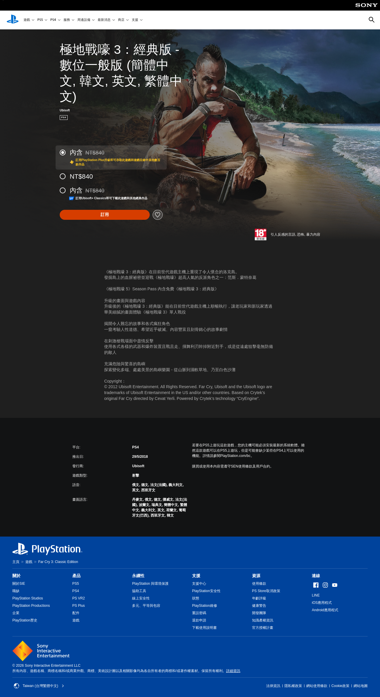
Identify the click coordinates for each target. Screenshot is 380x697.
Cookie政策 (340, 686)
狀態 (195, 598)
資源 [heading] (256, 575)
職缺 (15, 591)
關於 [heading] (16, 575)
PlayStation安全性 (206, 591)
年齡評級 (259, 598)
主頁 (15, 562)
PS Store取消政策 (266, 591)
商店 (121, 20)
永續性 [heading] (138, 575)
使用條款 (259, 584)
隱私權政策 (293, 686)
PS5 (40, 20)
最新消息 (104, 20)
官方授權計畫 (262, 628)
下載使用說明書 (204, 628)
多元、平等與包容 (146, 606)
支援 (135, 20)
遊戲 (27, 20)
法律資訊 (273, 686)
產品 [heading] (76, 575)
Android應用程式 (325, 610)
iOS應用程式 (322, 603)
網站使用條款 (316, 686)
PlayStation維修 (204, 606)
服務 (67, 20)
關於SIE (18, 584)
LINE (316, 595)
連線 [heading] (316, 575)
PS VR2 (78, 598)
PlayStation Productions (31, 606)
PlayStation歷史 (24, 620)
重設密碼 (199, 613)
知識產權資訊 (262, 620)
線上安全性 (141, 598)
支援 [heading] (196, 575)
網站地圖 (361, 686)
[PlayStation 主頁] (12, 20)
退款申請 (199, 620)
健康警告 (259, 606)
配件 (75, 613)
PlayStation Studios (27, 598)
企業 (15, 613)
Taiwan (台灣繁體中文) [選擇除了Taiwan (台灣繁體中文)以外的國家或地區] (39, 686)
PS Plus (78, 606)
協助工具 (139, 591)
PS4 (53, 20)
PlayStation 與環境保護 (150, 584)
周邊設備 (83, 20)
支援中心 (199, 584)
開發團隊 (259, 613)
